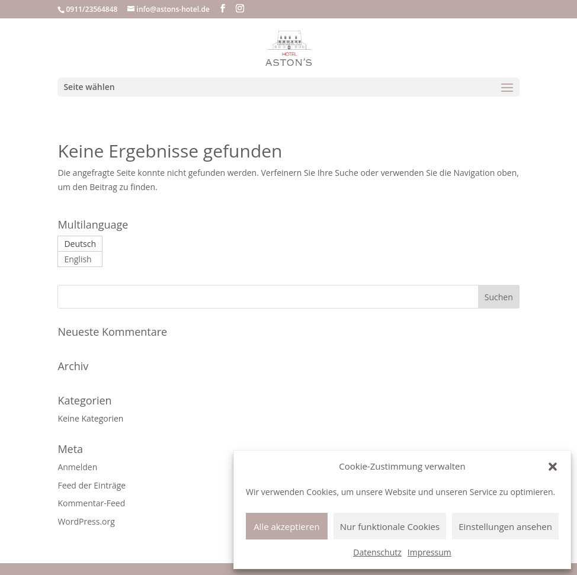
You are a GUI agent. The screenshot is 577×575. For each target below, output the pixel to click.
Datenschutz (377, 552)
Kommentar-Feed (91, 503)
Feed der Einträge (91, 485)
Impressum (429, 552)
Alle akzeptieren (287, 526)
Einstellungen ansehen (505, 526)
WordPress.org (85, 521)
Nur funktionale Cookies (390, 526)
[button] (553, 467)
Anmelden (77, 467)
